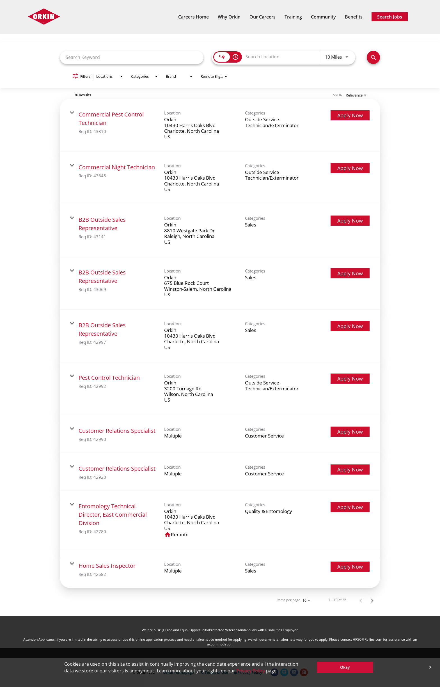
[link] (220, 125)
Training (293, 17)
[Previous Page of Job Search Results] (360, 600)
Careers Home (193, 17)
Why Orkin (229, 17)
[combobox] (132, 57)
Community (323, 17)
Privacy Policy (248, 672)
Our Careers (262, 17)
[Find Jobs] (373, 57)
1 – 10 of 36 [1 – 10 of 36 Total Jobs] (337, 600)
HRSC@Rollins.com (367, 639)
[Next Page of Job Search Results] (372, 600)
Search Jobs (389, 17)
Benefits (354, 17)
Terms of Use (214, 672)
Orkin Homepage (178, 672)
